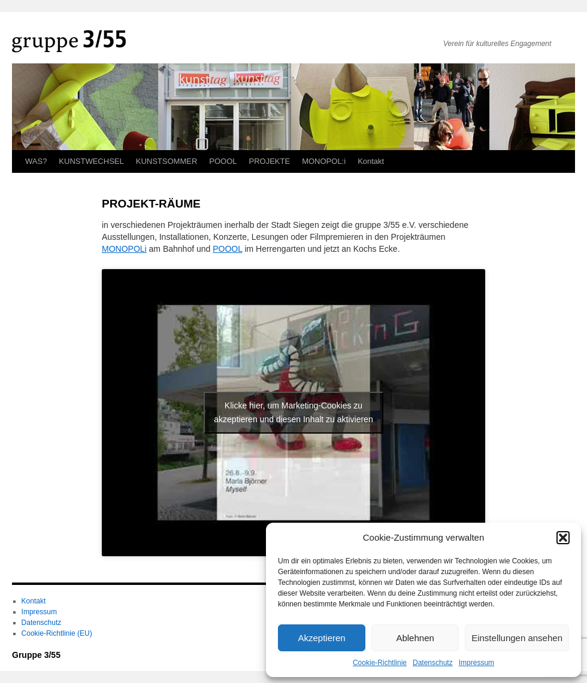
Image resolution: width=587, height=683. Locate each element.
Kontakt (371, 161)
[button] (563, 538)
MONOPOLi (124, 249)
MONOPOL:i (324, 161)
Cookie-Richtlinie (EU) (57, 633)
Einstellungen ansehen (516, 638)
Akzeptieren (321, 638)
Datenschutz (433, 662)
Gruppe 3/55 (36, 655)
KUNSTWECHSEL (91, 161)
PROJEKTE (270, 161)
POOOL (223, 161)
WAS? (36, 161)
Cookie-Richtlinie (380, 662)
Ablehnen (415, 638)
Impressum (476, 662)
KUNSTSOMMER (167, 161)
